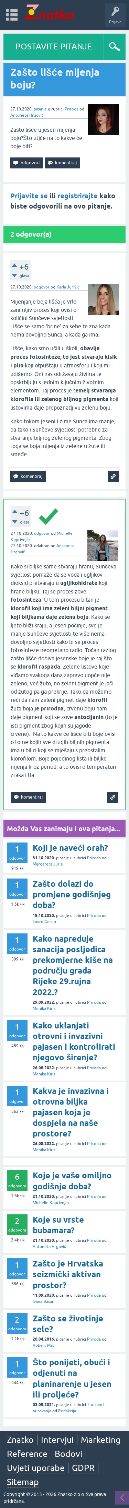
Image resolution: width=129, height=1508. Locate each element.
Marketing (100, 1440)
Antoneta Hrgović (27, 115)
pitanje (40, 109)
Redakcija (67, 1411)
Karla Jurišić (67, 287)
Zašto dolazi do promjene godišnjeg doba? (72, 894)
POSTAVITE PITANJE (53, 46)
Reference (27, 1454)
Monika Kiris (44, 1008)
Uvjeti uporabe (36, 1468)
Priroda (71, 109)
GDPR (83, 1468)
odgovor (42, 287)
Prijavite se (29, 196)
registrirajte (77, 196)
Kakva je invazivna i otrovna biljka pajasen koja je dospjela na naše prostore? (71, 1112)
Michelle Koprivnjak (51, 1202)
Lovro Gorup (44, 921)
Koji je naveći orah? (70, 848)
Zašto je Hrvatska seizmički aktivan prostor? (68, 1274)
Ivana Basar (43, 1301)
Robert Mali (44, 1345)
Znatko (20, 1440)
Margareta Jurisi (48, 864)
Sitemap (23, 1482)
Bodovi (68, 1454)
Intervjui (57, 1440)
